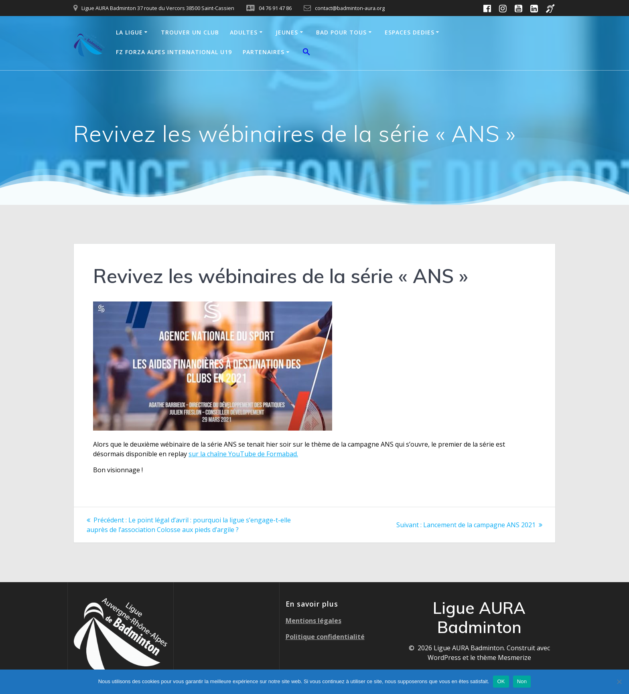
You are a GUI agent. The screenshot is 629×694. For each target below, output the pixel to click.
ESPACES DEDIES (409, 32)
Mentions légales (313, 620)
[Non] (619, 682)
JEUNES (287, 32)
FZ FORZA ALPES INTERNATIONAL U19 (174, 52)
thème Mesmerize (504, 657)
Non (522, 681)
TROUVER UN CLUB (190, 32)
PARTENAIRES (263, 52)
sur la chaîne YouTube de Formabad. (243, 453)
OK (501, 681)
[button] (306, 53)
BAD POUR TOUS (341, 32)
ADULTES (244, 32)
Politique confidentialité (325, 636)
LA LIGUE (129, 32)
